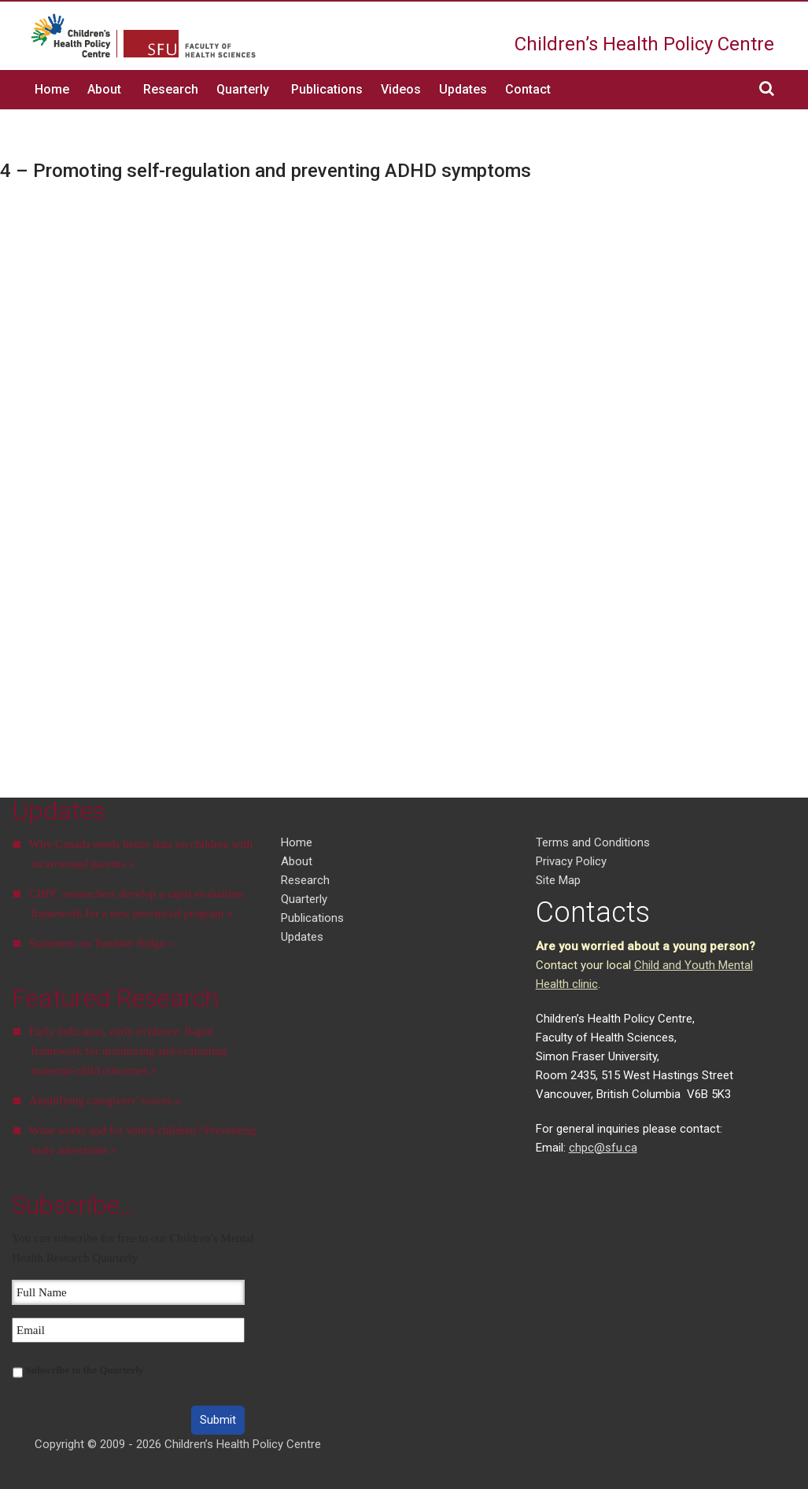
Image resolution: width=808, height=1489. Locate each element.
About (104, 89)
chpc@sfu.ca (603, 1148)
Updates (463, 89)
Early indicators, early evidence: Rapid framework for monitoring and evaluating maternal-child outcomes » (128, 1051)
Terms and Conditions (593, 842)
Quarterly (242, 89)
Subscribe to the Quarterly (85, 1370)
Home (52, 89)
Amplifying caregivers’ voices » (105, 1100)
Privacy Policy (571, 861)
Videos (401, 89)
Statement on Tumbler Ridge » (101, 943)
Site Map (558, 880)
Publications (327, 89)
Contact (528, 89)
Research (170, 89)
